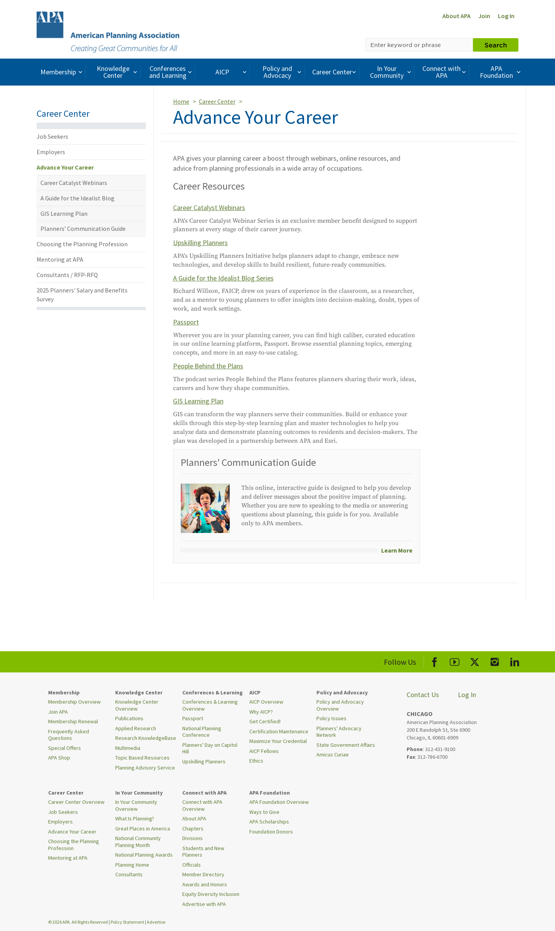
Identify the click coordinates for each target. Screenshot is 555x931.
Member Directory (203, 874)
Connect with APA (445, 72)
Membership (62, 71)
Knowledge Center (118, 72)
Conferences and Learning (171, 72)
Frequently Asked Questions (68, 735)
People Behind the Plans (208, 365)
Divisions (192, 838)
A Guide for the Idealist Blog (77, 198)
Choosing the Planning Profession (82, 244)
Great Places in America (142, 828)
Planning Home (132, 864)
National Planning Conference (201, 732)
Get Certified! (265, 721)
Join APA (58, 711)
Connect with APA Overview (202, 805)
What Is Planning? (134, 818)
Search (495, 45)
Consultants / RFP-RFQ (67, 275)
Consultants (129, 874)
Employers (51, 152)
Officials (191, 864)
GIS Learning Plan (63, 213)
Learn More (396, 550)
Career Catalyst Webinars (73, 183)
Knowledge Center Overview (136, 705)
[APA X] (474, 660)
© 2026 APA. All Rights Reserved (78, 922)
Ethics (256, 760)
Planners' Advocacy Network (339, 732)
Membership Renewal (73, 721)
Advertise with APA (204, 904)
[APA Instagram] (494, 660)
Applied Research (135, 728)
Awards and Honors (204, 884)
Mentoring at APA (60, 259)
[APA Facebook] (434, 660)
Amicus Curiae (332, 754)
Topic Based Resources (142, 757)
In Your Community (391, 72)
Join (484, 16)
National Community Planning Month (138, 842)
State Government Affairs (345, 744)
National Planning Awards (144, 854)
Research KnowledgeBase (145, 737)
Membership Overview (74, 701)
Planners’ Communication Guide (83, 228)
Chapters (193, 828)
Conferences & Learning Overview (210, 705)
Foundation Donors (271, 831)
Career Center (335, 71)
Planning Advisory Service (145, 767)
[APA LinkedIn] (514, 660)
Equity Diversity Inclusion (210, 894)
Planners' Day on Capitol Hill (209, 748)
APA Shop (59, 757)
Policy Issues (331, 718)
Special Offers (64, 747)
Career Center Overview (76, 801)
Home (181, 101)
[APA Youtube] (454, 660)
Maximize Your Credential (278, 741)
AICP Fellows (264, 751)
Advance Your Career (65, 167)
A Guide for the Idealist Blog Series (223, 278)
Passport (186, 322)
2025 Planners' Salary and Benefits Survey (82, 294)
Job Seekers (52, 136)
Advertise (156, 922)
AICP (231, 71)
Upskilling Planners (200, 242)
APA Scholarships (269, 821)
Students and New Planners (203, 852)
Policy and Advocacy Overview (340, 705)
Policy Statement (127, 922)
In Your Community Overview (136, 805)
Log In (506, 16)
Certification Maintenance (278, 731)
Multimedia (127, 747)
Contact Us (423, 694)
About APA (456, 16)
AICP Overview (266, 701)
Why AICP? (261, 711)
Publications (129, 718)
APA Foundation (501, 72)
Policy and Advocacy (282, 72)
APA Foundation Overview (279, 801)
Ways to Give (264, 811)
